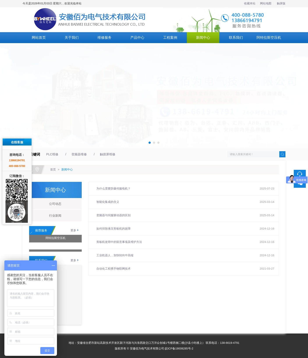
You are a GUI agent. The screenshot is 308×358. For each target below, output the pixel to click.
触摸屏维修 (107, 154)
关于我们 (72, 37)
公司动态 (54, 203)
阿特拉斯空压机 (269, 37)
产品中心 (137, 37)
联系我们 (236, 37)
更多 (73, 230)
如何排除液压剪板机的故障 (113, 228)
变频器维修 (79, 154)
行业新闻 (54, 215)
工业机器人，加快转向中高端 (114, 255)
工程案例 (170, 37)
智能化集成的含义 (107, 202)
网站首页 (39, 37)
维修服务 (104, 37)
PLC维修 (52, 154)
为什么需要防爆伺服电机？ (113, 188)
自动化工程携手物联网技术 (113, 268)
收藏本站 (249, 3)
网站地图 (265, 3)
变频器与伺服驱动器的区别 (113, 215)
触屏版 (281, 3)
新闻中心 (203, 37)
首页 (53, 169)
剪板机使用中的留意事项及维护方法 (119, 242)
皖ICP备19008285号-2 (179, 348)
